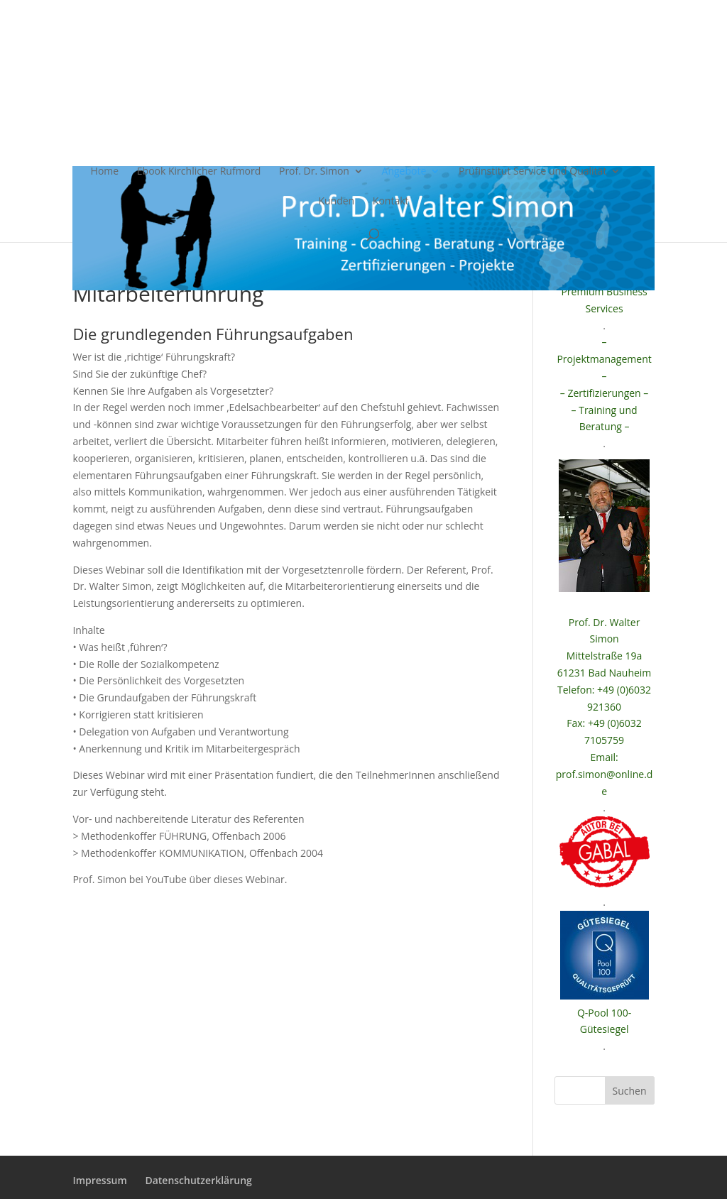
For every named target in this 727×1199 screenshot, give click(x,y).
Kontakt (391, 201)
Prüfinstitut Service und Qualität (532, 171)
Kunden (336, 201)
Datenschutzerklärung (198, 1180)
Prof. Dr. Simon (314, 171)
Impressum (99, 1180)
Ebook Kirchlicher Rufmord (199, 171)
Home (105, 171)
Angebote (404, 171)
